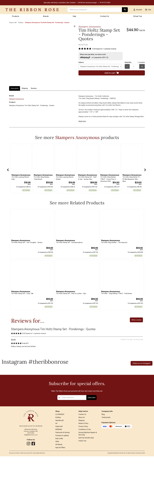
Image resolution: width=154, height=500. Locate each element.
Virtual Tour (137, 16)
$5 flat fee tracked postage (87, 3)
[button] (136, 10)
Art (56, 465)
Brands (46, 16)
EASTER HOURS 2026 (86, 481)
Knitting (58, 459)
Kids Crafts (59, 482)
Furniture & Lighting (62, 478)
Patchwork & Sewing (62, 475)
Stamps (20, 23)
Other (57, 485)
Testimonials (106, 459)
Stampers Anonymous (89, 27)
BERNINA (58, 472)
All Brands (58, 488)
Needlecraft (59, 462)
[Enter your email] (73, 439)
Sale (74, 16)
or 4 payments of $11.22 (95, 58)
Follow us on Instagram (141, 367)
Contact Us (104, 16)
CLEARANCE (59, 456)
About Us (81, 459)
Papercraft (12, 23)
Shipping (25, 89)
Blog (103, 456)
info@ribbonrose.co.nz (31, 476)
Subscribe (91, 439)
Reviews (34, 89)
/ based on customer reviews (105, 49)
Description (15, 89)
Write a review (136, 323)
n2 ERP (143, 496)
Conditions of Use (84, 472)
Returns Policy (83, 465)
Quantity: (135, 63)
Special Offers (60, 491)
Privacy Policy (83, 469)
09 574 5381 (106, 3)
